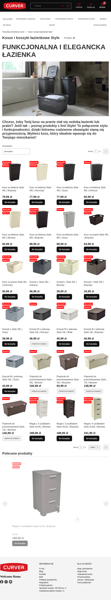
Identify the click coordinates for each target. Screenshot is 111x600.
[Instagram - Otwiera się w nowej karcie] (6, 581)
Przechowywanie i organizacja (25, 19)
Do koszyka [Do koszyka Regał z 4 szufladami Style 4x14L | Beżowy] (91, 438)
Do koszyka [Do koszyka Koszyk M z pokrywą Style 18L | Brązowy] (91, 344)
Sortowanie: (7, 146)
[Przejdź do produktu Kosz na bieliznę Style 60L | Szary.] (69, 219)
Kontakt (42, 574)
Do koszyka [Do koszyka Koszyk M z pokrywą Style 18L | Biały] (64, 344)
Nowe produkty (8, 19)
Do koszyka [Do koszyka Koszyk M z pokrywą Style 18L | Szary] (10, 391)
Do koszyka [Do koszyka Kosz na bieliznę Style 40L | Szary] (64, 202)
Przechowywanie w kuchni (86, 19)
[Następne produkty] (94, 447)
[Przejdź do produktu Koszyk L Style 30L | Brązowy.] (96, 266)
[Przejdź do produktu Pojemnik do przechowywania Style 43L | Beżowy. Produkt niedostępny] (42, 361)
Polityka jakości (46, 585)
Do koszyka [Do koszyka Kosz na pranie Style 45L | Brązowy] (91, 249)
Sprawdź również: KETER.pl (51, 588)
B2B (41, 577)
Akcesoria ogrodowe (100, 25)
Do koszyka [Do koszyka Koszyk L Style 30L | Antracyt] (37, 296)
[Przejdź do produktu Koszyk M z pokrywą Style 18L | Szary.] (14, 361)
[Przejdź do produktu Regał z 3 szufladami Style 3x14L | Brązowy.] (69, 408)
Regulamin (44, 582)
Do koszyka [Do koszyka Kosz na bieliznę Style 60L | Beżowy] (10, 249)
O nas (41, 569)
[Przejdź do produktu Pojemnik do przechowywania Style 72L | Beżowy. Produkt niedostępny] (96, 361)
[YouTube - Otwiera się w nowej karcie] (10, 581)
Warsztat (52, 25)
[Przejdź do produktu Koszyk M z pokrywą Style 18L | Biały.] (69, 314)
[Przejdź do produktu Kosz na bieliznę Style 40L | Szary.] (69, 172)
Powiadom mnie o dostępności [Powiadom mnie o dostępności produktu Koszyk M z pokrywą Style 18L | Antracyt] (39, 343)
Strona (90, 151)
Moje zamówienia (84, 569)
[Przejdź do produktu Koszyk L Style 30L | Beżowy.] (69, 266)
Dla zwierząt (7, 25)
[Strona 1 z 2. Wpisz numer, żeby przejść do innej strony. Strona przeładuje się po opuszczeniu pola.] (95, 151)
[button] (68, 5)
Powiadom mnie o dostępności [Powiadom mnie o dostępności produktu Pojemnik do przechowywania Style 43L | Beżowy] (39, 391)
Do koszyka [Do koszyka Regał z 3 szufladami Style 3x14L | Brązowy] (64, 438)
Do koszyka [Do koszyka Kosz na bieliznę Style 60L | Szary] (64, 249)
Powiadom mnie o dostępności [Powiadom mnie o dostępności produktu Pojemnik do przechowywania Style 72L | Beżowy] (93, 391)
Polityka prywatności (48, 580)
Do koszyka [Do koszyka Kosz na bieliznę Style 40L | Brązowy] (10, 202)
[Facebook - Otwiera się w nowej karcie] (1, 581)
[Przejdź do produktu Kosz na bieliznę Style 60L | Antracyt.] (96, 172)
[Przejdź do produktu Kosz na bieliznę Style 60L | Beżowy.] (14, 219)
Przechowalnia (83, 577)
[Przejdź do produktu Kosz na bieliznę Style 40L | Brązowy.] (14, 172)
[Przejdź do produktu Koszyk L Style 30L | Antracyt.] (42, 266)
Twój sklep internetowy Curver (13, 32)
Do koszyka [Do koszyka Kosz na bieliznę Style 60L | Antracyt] (91, 202)
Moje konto (82, 571)
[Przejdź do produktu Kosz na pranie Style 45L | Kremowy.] (14, 266)
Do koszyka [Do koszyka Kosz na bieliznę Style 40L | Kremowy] (37, 202)
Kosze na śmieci (45, 19)
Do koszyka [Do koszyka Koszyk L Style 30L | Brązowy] (91, 296)
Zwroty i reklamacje (85, 580)
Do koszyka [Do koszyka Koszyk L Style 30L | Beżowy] (64, 296)
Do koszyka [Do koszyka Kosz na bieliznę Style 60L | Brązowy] (37, 249)
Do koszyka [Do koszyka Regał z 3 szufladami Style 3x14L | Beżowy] (37, 438)
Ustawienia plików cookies (50, 591)
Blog (41, 571)
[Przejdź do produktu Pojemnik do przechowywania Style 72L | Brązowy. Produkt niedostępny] (14, 408)
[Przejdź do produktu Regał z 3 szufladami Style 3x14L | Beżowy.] (42, 408)
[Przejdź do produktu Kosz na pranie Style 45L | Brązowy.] (96, 219)
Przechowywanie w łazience (64, 19)
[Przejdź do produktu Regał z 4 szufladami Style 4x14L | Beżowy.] (96, 408)
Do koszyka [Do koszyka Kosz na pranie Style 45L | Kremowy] (10, 296)
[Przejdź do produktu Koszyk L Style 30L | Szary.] (14, 314)
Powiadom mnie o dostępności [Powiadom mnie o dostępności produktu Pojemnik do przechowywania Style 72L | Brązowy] (12, 438)
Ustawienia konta (84, 574)
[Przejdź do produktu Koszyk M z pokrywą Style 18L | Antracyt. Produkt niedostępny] (42, 314)
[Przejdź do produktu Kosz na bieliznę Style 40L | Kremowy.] (42, 172)
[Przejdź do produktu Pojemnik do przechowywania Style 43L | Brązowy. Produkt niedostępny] (69, 361)
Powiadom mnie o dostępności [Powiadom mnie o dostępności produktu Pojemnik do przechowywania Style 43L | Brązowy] (66, 391)
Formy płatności (84, 582)
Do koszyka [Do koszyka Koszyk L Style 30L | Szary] (10, 344)
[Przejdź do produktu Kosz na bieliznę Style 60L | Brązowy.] (42, 219)
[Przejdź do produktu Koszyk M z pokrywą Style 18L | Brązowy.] (96, 314)
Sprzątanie (103, 19)
